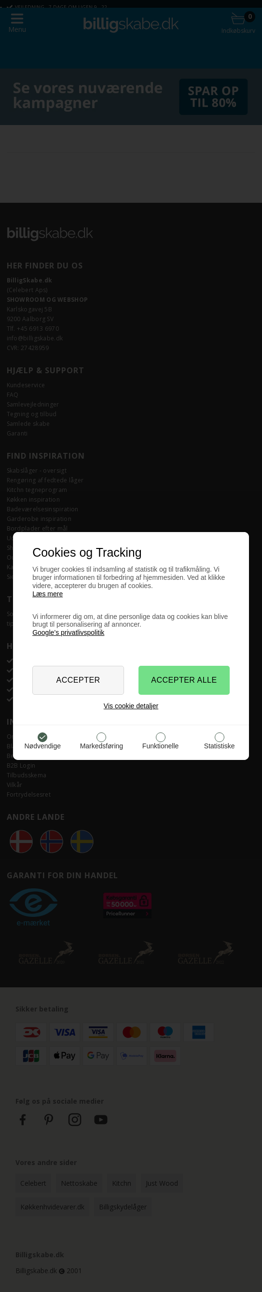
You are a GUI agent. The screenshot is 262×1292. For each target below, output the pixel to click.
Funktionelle (160, 746)
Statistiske (219, 746)
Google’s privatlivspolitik (68, 632)
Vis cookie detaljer (131, 706)
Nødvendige (42, 746)
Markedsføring (101, 746)
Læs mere (47, 594)
